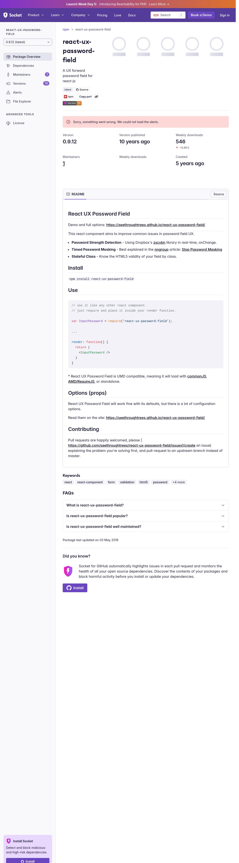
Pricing (102, 15)
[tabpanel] (145, 334)
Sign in (225, 15)
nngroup (161, 249)
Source (219, 194)
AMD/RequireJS (81, 381)
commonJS (196, 376)
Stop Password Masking (202, 249)
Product (36, 15)
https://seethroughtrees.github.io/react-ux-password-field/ (155, 225)
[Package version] (27, 42)
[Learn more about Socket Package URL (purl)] (96, 96)
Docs (132, 15)
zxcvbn (159, 242)
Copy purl (85, 96)
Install (75, 587)
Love (117, 15)
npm (66, 29)
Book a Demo (201, 15)
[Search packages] (168, 15)
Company (80, 15)
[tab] (75, 194)
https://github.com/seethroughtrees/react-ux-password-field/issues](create (131, 445)
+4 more (179, 482)
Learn (57, 15)
